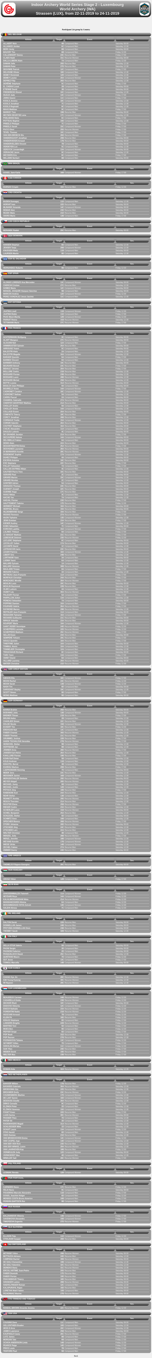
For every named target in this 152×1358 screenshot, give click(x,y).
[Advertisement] (76, 23)
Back (76, 1356)
